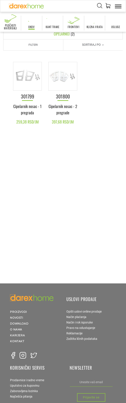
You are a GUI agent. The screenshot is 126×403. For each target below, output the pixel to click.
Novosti (16, 317)
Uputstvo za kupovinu (24, 385)
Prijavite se (91, 397)
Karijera (17, 335)
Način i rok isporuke (79, 322)
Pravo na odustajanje (80, 328)
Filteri (33, 44)
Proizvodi (18, 311)
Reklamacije (74, 333)
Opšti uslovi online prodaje (84, 311)
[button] (108, 6)
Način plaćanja (76, 317)
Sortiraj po (93, 44)
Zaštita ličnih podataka (81, 338)
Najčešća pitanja (21, 396)
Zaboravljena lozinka (24, 391)
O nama (16, 329)
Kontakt (17, 341)
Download (19, 323)
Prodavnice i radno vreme (27, 380)
